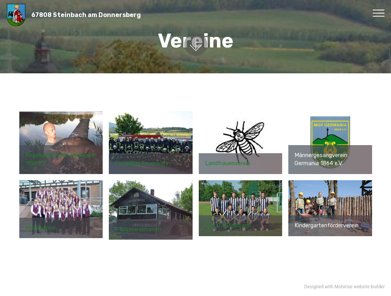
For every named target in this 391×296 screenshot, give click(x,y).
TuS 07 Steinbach (228, 225)
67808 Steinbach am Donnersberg (86, 15)
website (362, 286)
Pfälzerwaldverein (138, 229)
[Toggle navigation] (379, 12)
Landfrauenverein (227, 163)
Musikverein (40, 228)
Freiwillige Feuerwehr (142, 163)
